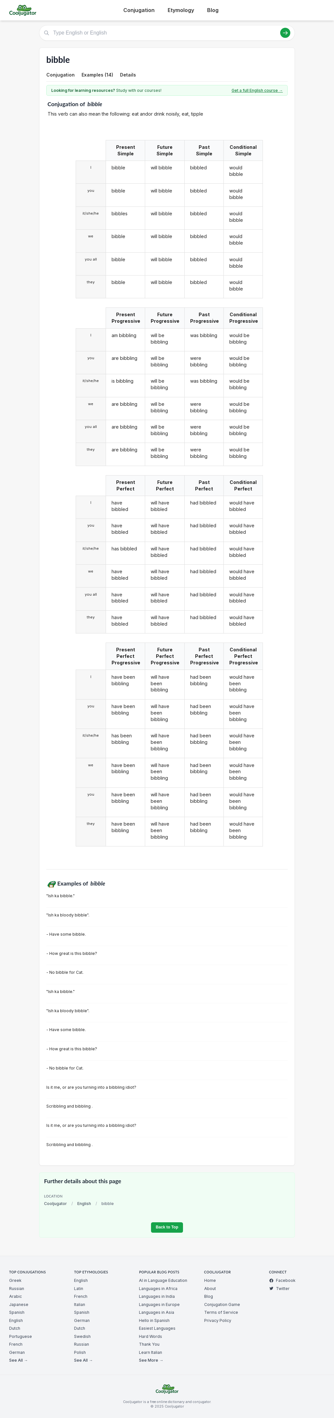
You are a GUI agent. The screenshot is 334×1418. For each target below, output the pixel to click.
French (16, 1344)
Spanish (16, 1312)
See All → (18, 1360)
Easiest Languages (157, 1328)
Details (128, 75)
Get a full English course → (257, 90)
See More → (151, 1360)
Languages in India (157, 1296)
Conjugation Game (222, 1304)
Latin (78, 1288)
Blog (213, 10)
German (17, 1352)
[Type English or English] (167, 33)
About (210, 1288)
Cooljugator (55, 1203)
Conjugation (139, 10)
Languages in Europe (159, 1304)
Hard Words (150, 1336)
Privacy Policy (217, 1320)
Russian (16, 1288)
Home (210, 1280)
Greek (15, 1280)
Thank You (149, 1344)
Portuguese (20, 1336)
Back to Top (167, 1227)
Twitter (279, 1288)
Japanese (18, 1304)
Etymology (181, 10)
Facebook (282, 1280)
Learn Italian (150, 1352)
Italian (79, 1304)
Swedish (82, 1336)
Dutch (14, 1328)
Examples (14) (97, 75)
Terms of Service (221, 1312)
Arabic (15, 1296)
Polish (80, 1352)
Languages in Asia (156, 1312)
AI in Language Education (163, 1280)
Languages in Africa (158, 1288)
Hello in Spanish (154, 1320)
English (84, 1203)
